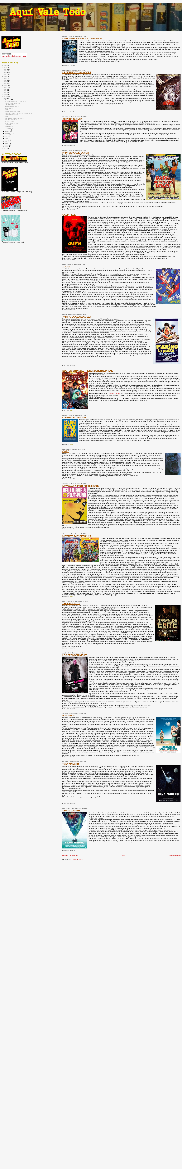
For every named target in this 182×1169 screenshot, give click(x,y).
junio (6, 138)
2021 (5, 74)
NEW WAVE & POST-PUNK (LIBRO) (80, 486)
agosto (7, 135)
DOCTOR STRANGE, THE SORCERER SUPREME (87, 371)
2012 (5, 91)
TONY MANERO (70, 764)
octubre (7, 131)
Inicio (123, 855)
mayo (6, 140)
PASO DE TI (68, 715)
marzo (7, 143)
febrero (7, 145)
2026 (5, 65)
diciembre (8, 100)
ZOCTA (66, 266)
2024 (5, 69)
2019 (5, 78)
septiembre (8, 133)
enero (7, 146)
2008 (5, 98)
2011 (5, 92)
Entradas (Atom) (77, 859)
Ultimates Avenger (114, 393)
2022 (5, 72)
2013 (5, 89)
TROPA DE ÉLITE (71, 603)
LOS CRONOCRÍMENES (74, 655)
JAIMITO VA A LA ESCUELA (76, 316)
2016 (5, 83)
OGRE (65, 451)
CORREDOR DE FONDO (74, 417)
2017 (5, 82)
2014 (5, 87)
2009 (5, 96)
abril (6, 141)
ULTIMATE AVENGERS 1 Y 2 (76, 536)
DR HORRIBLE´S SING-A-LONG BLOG (82, 38)
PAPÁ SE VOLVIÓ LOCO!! (75, 152)
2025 (5, 67)
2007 (5, 148)
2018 (5, 80)
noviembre (8, 130)
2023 (5, 71)
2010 (5, 94)
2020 (5, 76)
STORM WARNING (71, 810)
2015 (5, 85)
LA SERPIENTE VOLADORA (76, 72)
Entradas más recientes (70, 855)
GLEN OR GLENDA (72, 119)
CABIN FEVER (69, 214)
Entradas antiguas (175, 855)
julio (6, 136)
